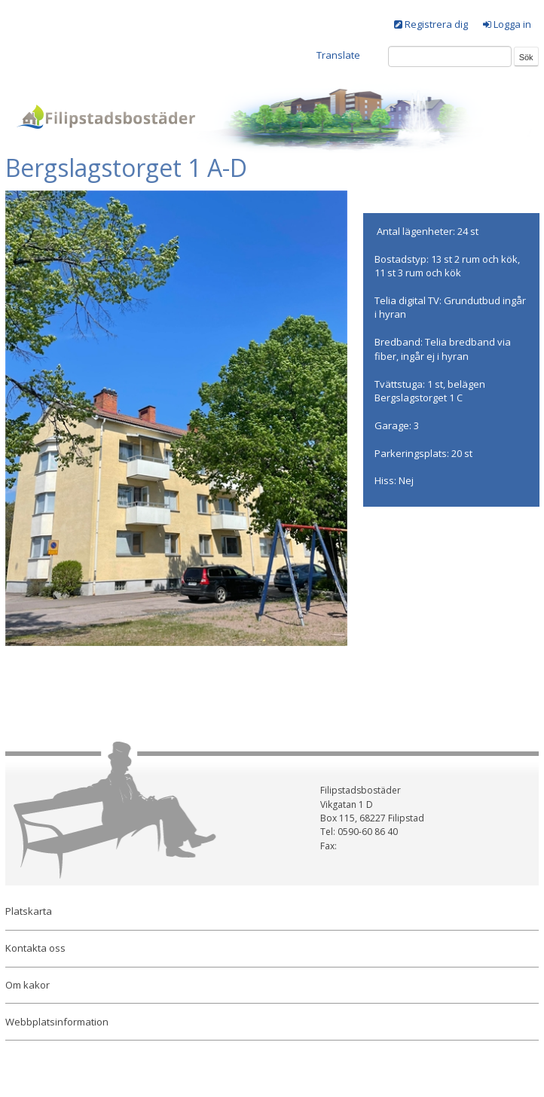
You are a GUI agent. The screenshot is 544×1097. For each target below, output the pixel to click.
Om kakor (27, 985)
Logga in (512, 24)
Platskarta (28, 911)
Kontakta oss (35, 948)
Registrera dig (436, 24)
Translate (338, 55)
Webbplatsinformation (56, 1021)
